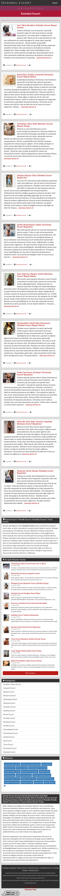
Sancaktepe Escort (10, 729)
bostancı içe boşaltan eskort (30, 764)
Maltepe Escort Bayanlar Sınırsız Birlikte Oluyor (30, 583)
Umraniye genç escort (12, 764)
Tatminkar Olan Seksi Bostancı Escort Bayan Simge (35, 125)
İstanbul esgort (22, 768)
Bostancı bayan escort (12, 779)
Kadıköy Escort (9, 710)
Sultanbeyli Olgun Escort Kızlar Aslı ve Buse (28, 563)
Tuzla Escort (8, 744)
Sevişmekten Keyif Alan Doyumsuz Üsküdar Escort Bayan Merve (33, 324)
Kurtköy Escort (9, 718)
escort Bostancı (49, 782)
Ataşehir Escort (9, 688)
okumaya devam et (44, 57)
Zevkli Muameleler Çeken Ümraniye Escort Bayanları (34, 226)
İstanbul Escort (9, 707)
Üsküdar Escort (21, 65)
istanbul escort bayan (12, 782)
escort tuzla (38, 782)
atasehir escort (44, 771)
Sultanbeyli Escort (10, 733)
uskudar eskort (10, 775)
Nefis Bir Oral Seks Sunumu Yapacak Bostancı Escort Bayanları (34, 422)
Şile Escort (7, 740)
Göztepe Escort (9, 703)
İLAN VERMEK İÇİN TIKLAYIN (30, 8)
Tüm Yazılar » (30, 673)
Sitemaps (28, 889)
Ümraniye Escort (21, 114)
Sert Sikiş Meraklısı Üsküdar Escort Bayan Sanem (37, 26)
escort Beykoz (46, 764)
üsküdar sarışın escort (24, 775)
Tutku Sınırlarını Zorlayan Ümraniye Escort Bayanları (34, 373)
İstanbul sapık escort (28, 779)
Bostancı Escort (21, 166)
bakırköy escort (31, 887)
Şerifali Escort (9, 737)
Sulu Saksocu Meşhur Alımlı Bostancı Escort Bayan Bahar (35, 275)
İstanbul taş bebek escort (41, 775)
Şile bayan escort (27, 782)
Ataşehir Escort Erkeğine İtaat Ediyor (25, 593)
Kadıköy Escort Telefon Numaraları (25, 615)
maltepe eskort (10, 768)
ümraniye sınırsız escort (30, 771)
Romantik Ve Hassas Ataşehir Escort (25, 573)
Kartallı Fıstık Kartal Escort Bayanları (26, 627)
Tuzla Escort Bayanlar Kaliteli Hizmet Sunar (28, 639)
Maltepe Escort (9, 722)
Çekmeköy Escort (10, 699)
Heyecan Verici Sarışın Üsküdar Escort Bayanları (35, 472)
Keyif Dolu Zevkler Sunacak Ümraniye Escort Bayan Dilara (35, 75)
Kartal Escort (8, 714)
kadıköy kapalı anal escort (38, 768)
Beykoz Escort (8, 691)
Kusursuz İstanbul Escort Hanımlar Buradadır (29, 603)
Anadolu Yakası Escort (12, 684)
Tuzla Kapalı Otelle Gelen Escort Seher (26, 650)
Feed (34, 889)
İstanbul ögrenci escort (45, 779)
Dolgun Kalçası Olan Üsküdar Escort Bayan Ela (34, 176)
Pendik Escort (8, 725)
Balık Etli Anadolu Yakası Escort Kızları (26, 660)
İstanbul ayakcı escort (12, 771)
